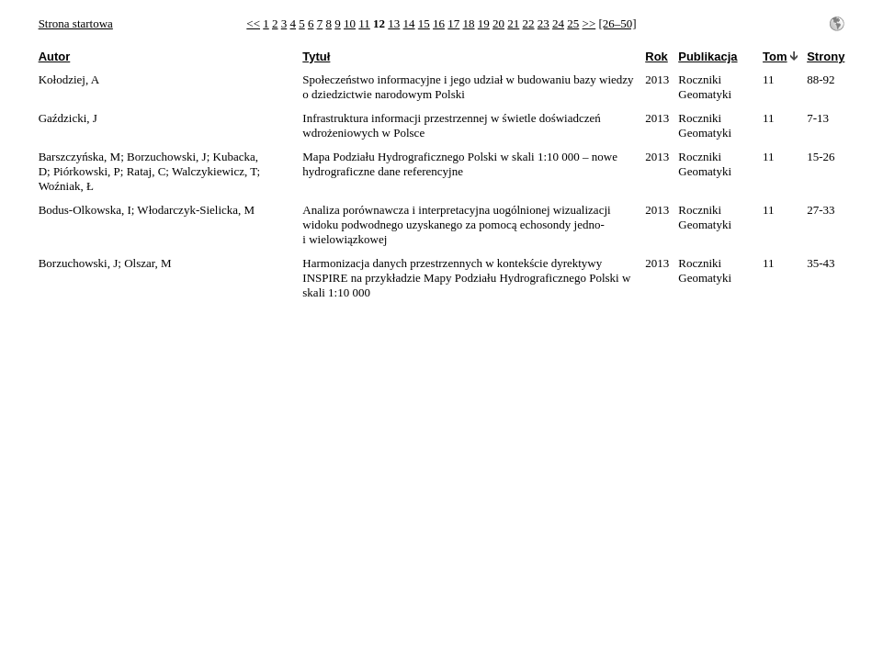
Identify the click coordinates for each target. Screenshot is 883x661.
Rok (656, 56)
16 (439, 23)
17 (453, 23)
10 (350, 23)
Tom (775, 56)
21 (513, 23)
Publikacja (707, 56)
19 (484, 23)
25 (573, 23)
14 (409, 23)
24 (558, 23)
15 (424, 23)
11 (364, 23)
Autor (55, 56)
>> (589, 23)
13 (394, 23)
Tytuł (316, 56)
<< (253, 23)
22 (529, 23)
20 (498, 23)
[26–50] (617, 23)
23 (543, 23)
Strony (825, 56)
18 (469, 23)
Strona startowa (76, 23)
